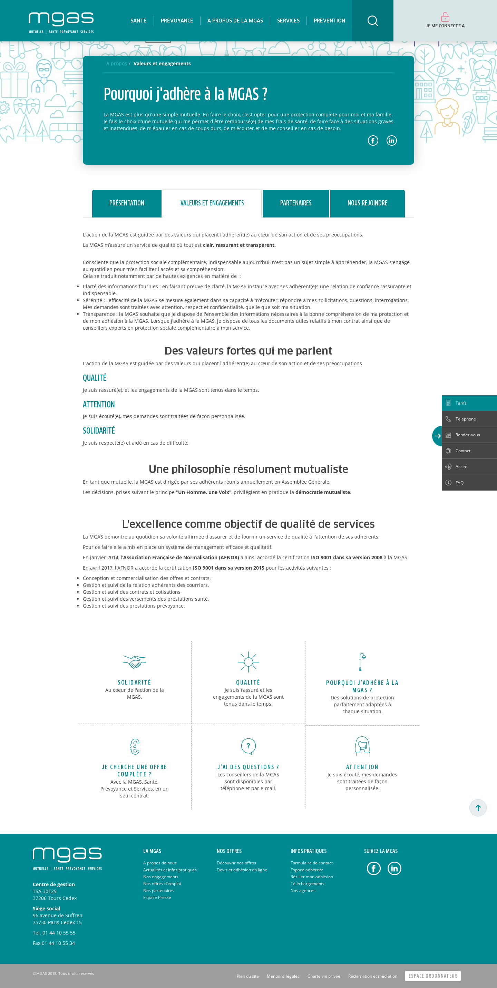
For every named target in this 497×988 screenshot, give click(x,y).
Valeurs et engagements (162, 63)
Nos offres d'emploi (162, 884)
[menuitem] (139, 20)
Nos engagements (160, 877)
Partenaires (296, 203)
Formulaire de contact (312, 863)
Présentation (126, 203)
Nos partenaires (158, 890)
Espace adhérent (307, 870)
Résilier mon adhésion (312, 877)
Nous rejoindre (368, 203)
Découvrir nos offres (236, 863)
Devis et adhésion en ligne (242, 870)
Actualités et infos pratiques (170, 870)
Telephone (466, 419)
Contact (463, 451)
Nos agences (303, 890)
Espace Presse (157, 897)
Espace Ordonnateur (433, 976)
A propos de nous (160, 863)
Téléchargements (307, 884)
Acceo (461, 466)
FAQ (460, 483)
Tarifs (461, 403)
